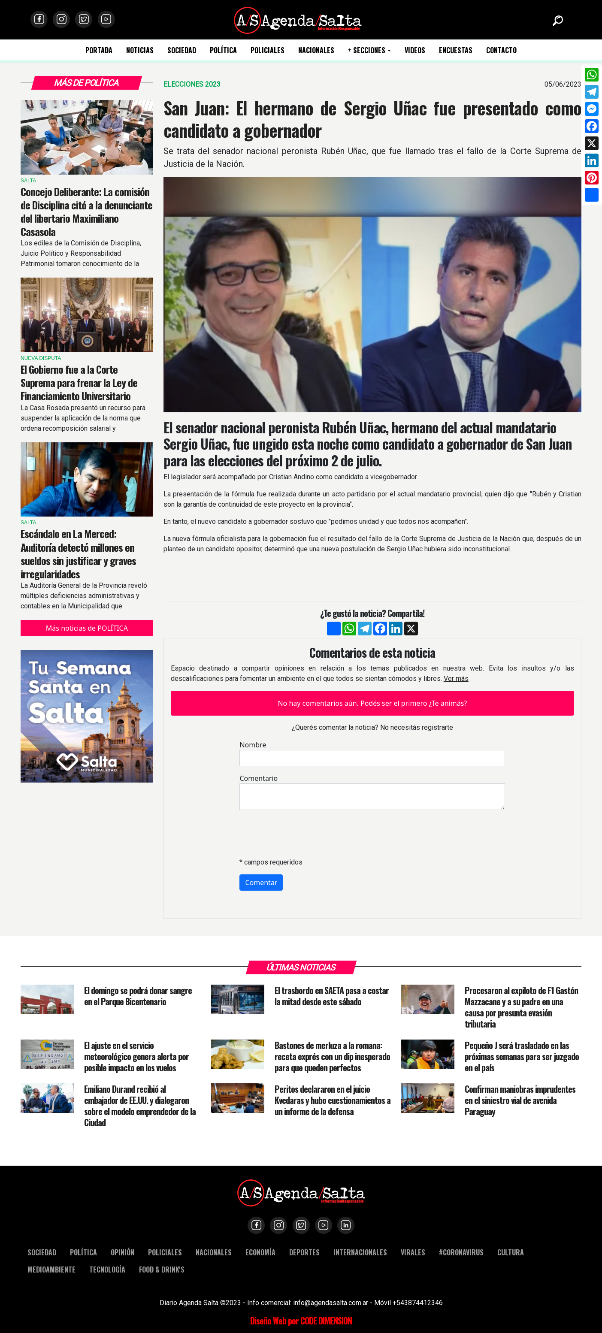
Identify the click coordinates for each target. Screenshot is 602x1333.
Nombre (252, 745)
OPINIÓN (122, 1252)
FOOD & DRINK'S (162, 1269)
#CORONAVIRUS (461, 1252)
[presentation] (304, 833)
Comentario (258, 778)
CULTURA (510, 1252)
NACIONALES (316, 50)
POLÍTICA (223, 50)
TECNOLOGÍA (107, 1269)
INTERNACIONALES (360, 1252)
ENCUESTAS (455, 50)
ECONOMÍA (260, 1252)
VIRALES (413, 1252)
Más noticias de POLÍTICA (87, 628)
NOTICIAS (140, 50)
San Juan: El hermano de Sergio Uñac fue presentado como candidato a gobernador (372, 119)
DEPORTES (304, 1252)
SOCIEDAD (181, 50)
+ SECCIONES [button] (366, 50)
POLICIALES (267, 50)
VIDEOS (415, 50)
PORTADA (98, 50)
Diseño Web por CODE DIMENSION (301, 1320)
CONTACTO (501, 50)
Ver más (456, 678)
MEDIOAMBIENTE (51, 1269)
